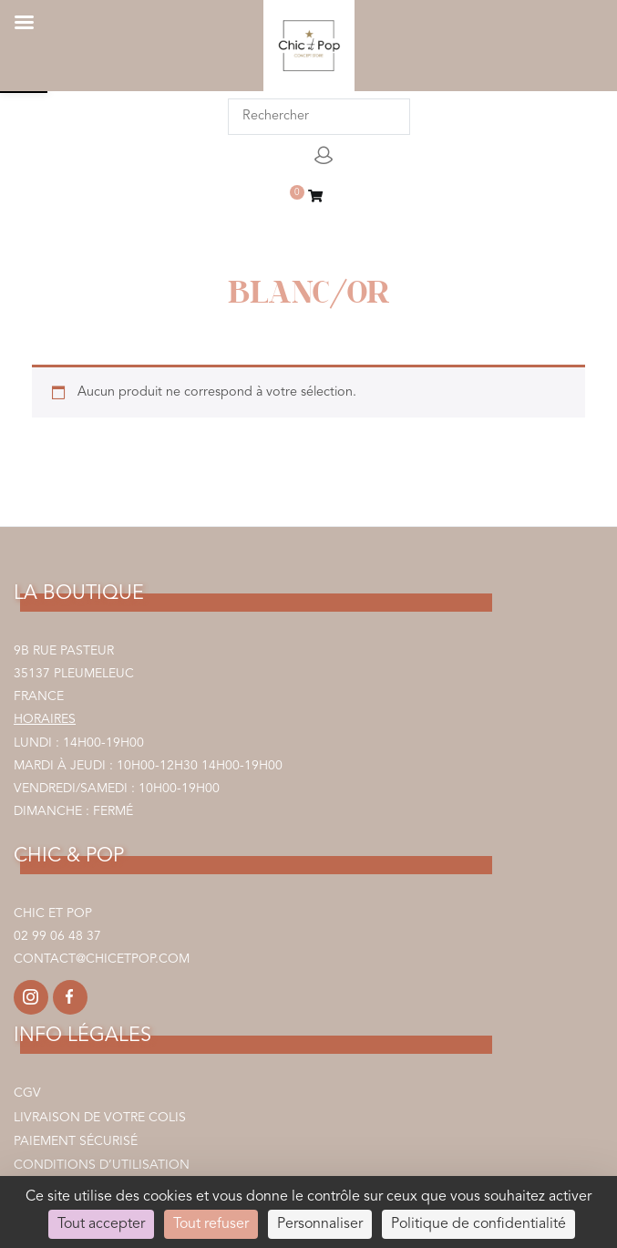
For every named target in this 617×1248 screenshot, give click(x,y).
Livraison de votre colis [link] (100, 1117)
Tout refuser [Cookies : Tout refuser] (211, 1224)
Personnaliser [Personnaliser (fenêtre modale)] (320, 1224)
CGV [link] (27, 1093)
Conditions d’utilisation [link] (102, 1165)
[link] (315, 198)
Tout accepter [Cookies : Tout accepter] (101, 1224)
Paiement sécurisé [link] (76, 1141)
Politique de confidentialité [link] (478, 1224)
